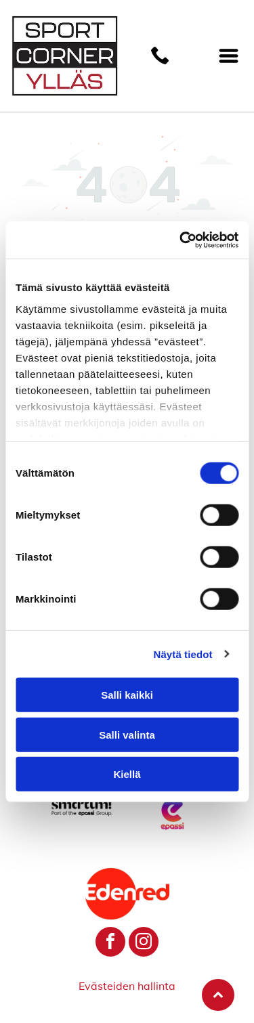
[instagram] (143, 943)
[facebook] (110, 943)
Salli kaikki (127, 695)
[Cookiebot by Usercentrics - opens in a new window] (180, 239)
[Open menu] (228, 56)
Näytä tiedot (183, 653)
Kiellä (126, 774)
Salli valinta (127, 734)
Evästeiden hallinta (127, 986)
